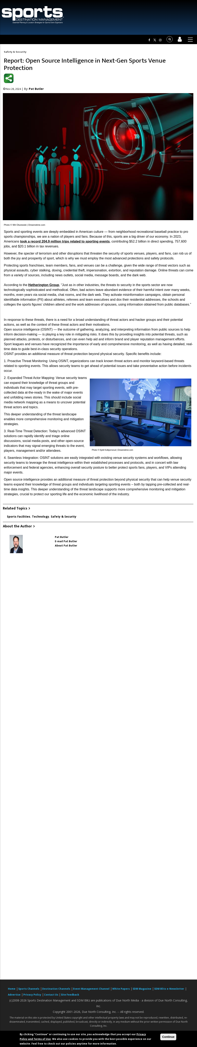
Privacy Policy (32, 994)
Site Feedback (70, 994)
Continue (168, 1036)
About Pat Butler (66, 545)
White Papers (121, 988)
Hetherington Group (43, 285)
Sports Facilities (18, 516)
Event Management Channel (91, 988)
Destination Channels (56, 988)
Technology (40, 516)
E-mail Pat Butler (66, 541)
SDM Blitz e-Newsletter (169, 988)
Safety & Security (15, 52)
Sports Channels (28, 988)
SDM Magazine (142, 988)
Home (11, 988)
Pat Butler (36, 89)
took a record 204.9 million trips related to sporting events (65, 241)
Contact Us (51, 994)
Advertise (14, 994)
